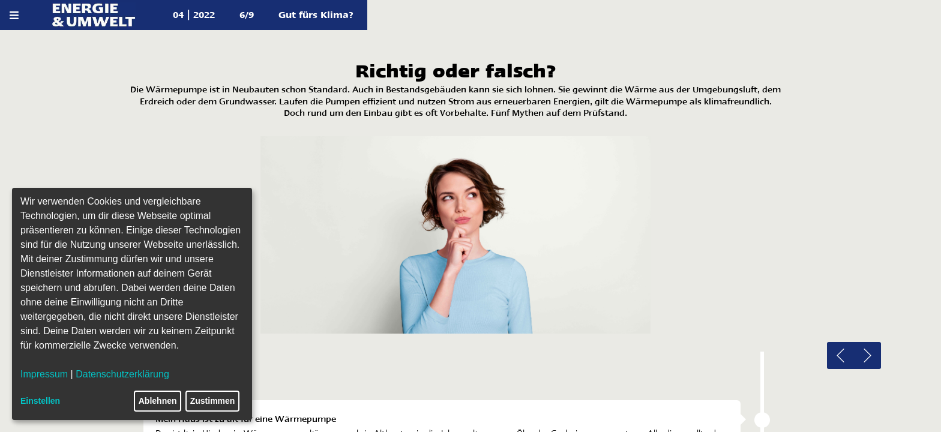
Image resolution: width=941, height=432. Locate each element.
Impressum (44, 374)
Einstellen (40, 401)
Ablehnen (158, 401)
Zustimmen (212, 401)
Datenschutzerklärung (122, 374)
